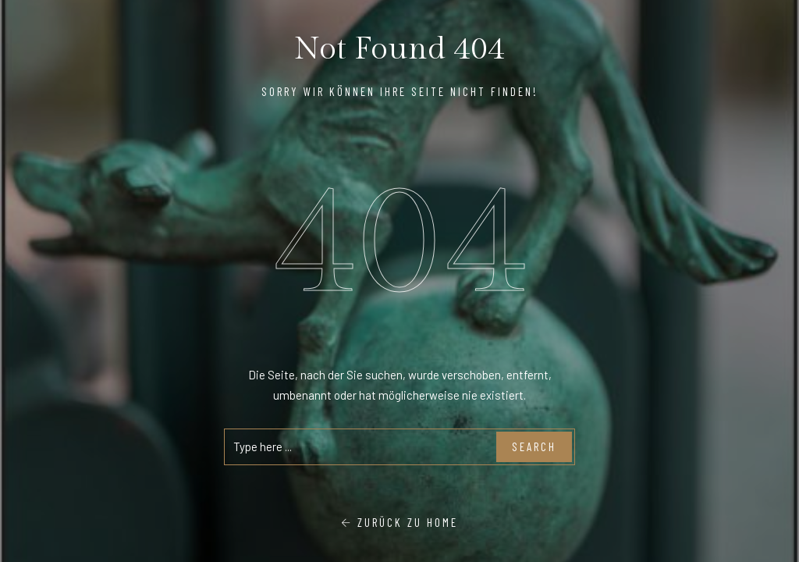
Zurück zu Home (399, 522)
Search (534, 446)
